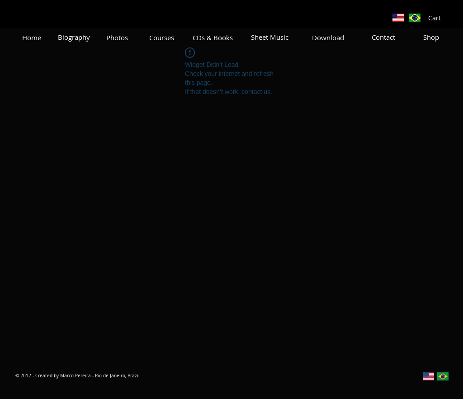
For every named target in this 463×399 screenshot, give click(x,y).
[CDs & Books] (213, 37)
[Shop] (431, 37)
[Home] (31, 37)
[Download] (328, 37)
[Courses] (161, 37)
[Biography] (73, 37)
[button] (439, 18)
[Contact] (383, 37)
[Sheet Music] (270, 37)
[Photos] (116, 37)
